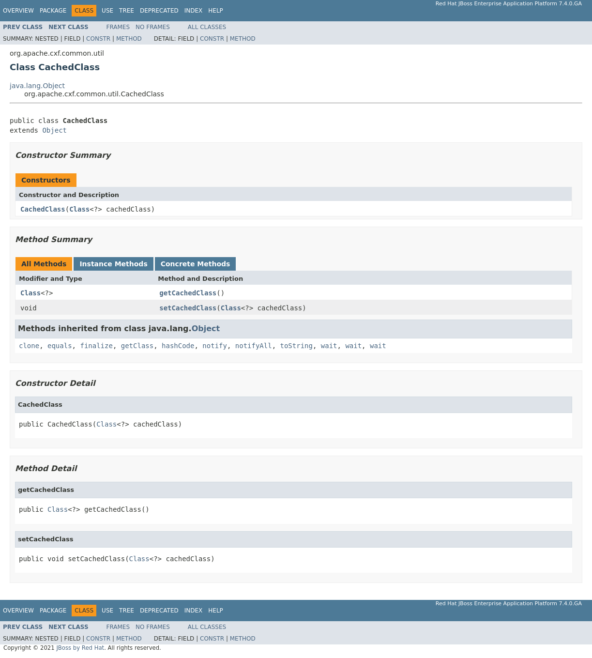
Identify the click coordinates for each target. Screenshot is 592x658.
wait (329, 346)
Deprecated (159, 10)
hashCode (178, 346)
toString (296, 346)
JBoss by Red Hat (80, 647)
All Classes (207, 27)
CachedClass (42, 209)
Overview (18, 10)
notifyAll (253, 346)
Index (193, 10)
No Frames (153, 27)
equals (59, 346)
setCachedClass (187, 308)
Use (107, 10)
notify (214, 346)
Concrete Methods (195, 264)
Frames (118, 27)
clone (29, 346)
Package (53, 10)
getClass (137, 346)
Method (129, 38)
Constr (98, 38)
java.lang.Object (37, 86)
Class (79, 209)
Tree (126, 10)
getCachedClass (187, 293)
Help (215, 10)
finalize (96, 346)
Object (54, 130)
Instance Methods (113, 264)
